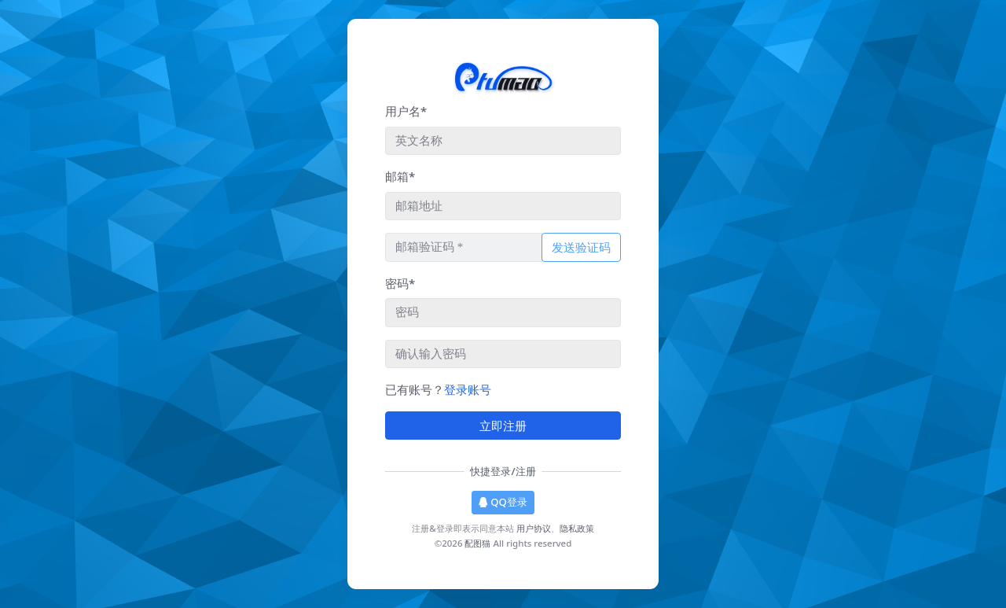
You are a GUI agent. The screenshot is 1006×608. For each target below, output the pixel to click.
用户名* (406, 111)
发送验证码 (581, 247)
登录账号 (467, 389)
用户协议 (533, 528)
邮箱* (400, 176)
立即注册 (503, 425)
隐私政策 (577, 528)
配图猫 (477, 543)
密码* (400, 283)
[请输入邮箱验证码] (463, 247)
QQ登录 (503, 502)
